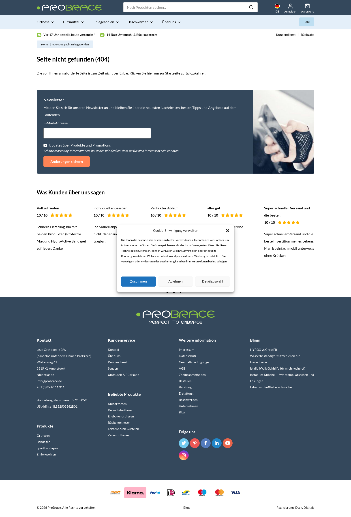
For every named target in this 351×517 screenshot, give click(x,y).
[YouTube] (228, 443)
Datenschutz (187, 356)
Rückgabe (307, 34)
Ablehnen (175, 281)
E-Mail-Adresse (55, 123)
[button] (227, 230)
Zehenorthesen (118, 435)
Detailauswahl (212, 281)
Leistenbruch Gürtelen (123, 429)
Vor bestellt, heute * (69, 34)
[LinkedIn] (217, 443)
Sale (307, 22)
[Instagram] (184, 455)
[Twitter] (184, 443)
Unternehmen (188, 406)
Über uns (169, 22)
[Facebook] (206, 443)
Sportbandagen (47, 448)
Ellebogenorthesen (121, 416)
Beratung (185, 387)
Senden (113, 368)
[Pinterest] (195, 443)
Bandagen (43, 442)
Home (44, 44)
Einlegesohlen (104, 22)
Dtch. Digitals (304, 507)
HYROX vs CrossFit (263, 349)
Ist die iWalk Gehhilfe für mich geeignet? (278, 368)
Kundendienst (285, 34)
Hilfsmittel (71, 22)
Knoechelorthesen (120, 410)
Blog (182, 412)
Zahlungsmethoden (192, 375)
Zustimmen (138, 281)
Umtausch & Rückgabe (123, 375)
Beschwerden (138, 22)
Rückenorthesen (119, 422)
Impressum (186, 349)
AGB (182, 368)
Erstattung (186, 393)
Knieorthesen (117, 404)
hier (150, 73)
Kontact (113, 349)
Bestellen (185, 381)
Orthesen (43, 435)
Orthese (43, 22)
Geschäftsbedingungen (194, 362)
